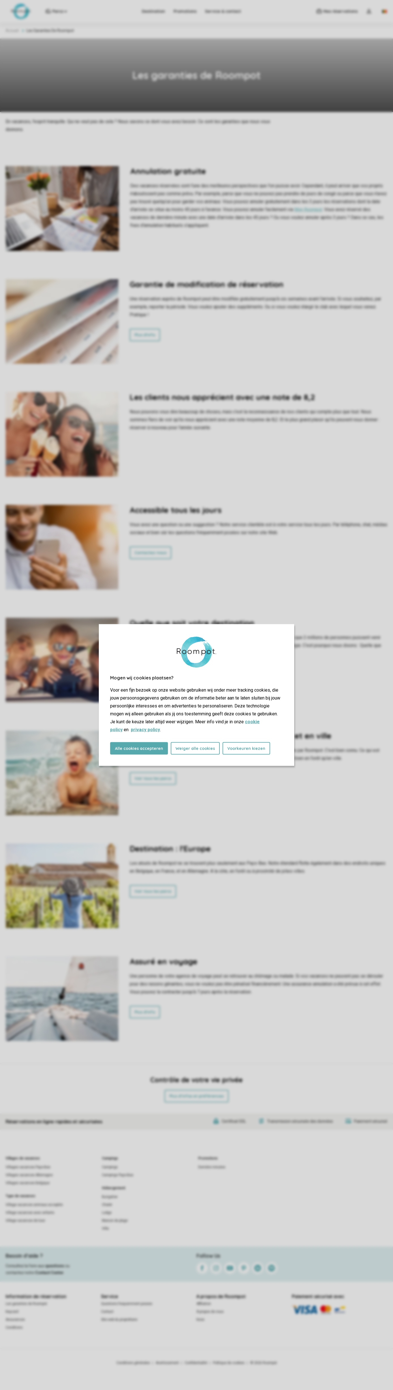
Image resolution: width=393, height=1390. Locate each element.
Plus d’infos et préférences (196, 1096)
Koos (200, 1320)
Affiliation (204, 1304)
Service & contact (223, 11)
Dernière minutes (211, 1167)
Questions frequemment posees (126, 1304)
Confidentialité (196, 1363)
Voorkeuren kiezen (246, 748)
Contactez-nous (150, 552)
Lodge (107, 1213)
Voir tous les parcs (152, 778)
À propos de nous (210, 1312)
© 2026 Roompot (263, 1363)
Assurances (15, 1320)
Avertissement (167, 1363)
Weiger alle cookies (195, 748)
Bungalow (110, 1197)
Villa (105, 1228)
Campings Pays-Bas (117, 1175)
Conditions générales (133, 1363)
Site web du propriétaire (119, 1320)
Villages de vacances (23, 1158)
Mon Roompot (308, 209)
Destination (153, 11)
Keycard (12, 1312)
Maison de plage (115, 1221)
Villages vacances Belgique (28, 1183)
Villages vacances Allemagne (29, 1175)
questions (54, 1266)
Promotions (185, 11)
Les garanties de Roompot (26, 1304)
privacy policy (145, 729)
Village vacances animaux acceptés (34, 1205)
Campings (110, 1158)
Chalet (107, 1205)
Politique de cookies (229, 1363)
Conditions (14, 1327)
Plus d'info (144, 334)
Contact (107, 1312)
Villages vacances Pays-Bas (28, 1167)
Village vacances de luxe (25, 1221)
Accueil (12, 30)
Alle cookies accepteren (139, 748)
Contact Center (49, 1272)
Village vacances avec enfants (30, 1213)
